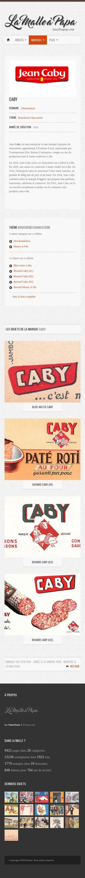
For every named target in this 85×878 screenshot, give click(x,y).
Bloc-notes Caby (20, 265)
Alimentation (28, 108)
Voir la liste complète (24, 296)
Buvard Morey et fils (22, 287)
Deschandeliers (19, 241)
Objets (21, 40)
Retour (72, 666)
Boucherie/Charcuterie (30, 117)
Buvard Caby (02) (21, 276)
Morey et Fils (18, 246)
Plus (53, 40)
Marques (38, 40)
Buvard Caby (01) (21, 270)
